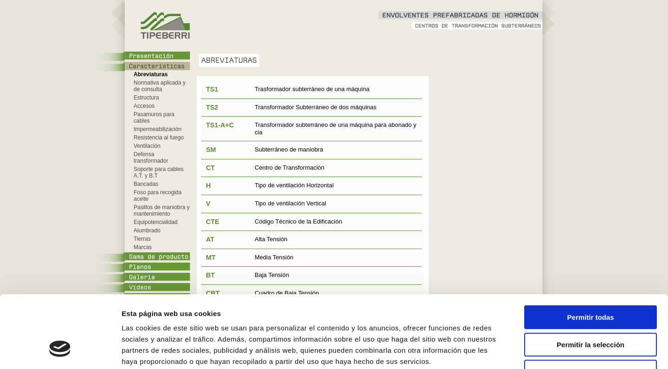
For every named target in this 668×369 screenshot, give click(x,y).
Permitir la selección (590, 283)
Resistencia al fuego (159, 137)
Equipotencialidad (156, 222)
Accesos (144, 106)
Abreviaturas (150, 74)
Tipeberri (164, 25)
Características (157, 66)
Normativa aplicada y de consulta (160, 85)
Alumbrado (147, 230)
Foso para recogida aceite (157, 195)
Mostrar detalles (498, 351)
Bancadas (146, 184)
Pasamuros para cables (154, 117)
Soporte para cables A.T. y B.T (158, 172)
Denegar (590, 310)
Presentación (151, 56)
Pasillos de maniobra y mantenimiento (162, 210)
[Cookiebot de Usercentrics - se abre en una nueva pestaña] (60, 351)
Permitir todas (590, 255)
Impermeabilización (157, 129)
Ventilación (147, 146)
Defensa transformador (151, 157)
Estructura (146, 97)
